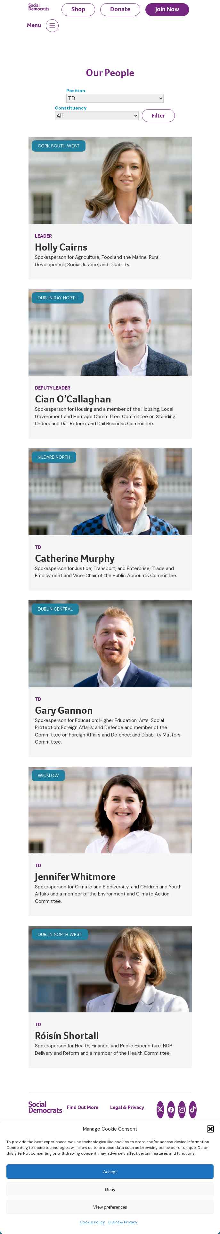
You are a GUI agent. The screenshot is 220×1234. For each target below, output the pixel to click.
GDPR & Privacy (122, 1222)
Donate (120, 9)
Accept (110, 1171)
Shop (78, 9)
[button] (210, 1129)
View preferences (110, 1207)
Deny (110, 1189)
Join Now (167, 9)
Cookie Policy (92, 1222)
